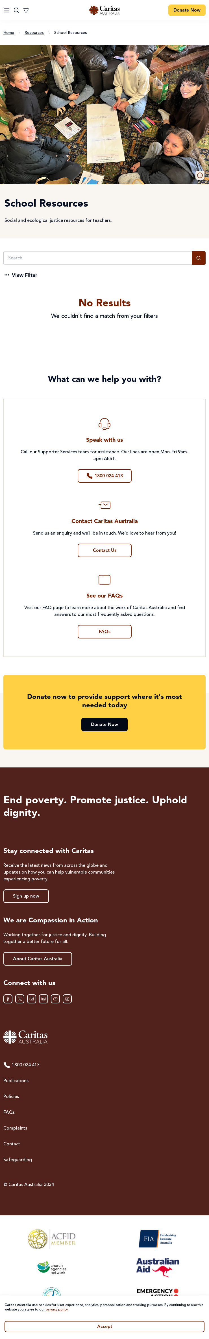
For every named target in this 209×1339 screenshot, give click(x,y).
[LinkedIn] (43, 998)
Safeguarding (17, 1160)
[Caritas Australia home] (104, 1037)
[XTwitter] (19, 998)
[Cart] (26, 10)
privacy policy (57, 1309)
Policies (11, 1097)
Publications (16, 1081)
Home (8, 33)
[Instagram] (31, 998)
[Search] (97, 258)
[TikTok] (67, 998)
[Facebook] (7, 998)
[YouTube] (55, 998)
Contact (11, 1144)
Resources (34, 33)
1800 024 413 (21, 1065)
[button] (199, 175)
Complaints (15, 1128)
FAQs (9, 1112)
